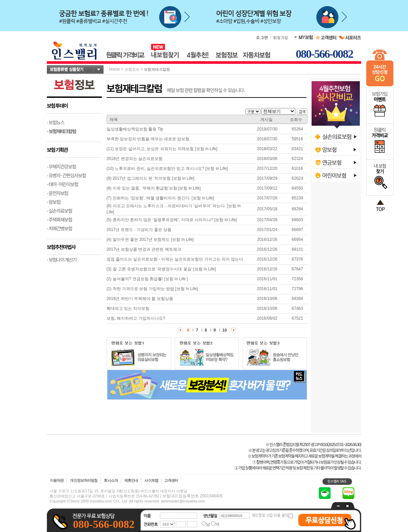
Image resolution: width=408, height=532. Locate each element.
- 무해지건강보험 (61, 166)
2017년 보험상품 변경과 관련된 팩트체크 (144, 249)
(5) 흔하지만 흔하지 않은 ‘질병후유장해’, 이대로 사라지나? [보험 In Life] (172, 219)
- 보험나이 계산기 (61, 259)
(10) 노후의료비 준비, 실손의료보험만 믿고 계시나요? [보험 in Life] (167, 168)
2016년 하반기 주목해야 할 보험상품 (140, 298)
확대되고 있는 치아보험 (128, 308)
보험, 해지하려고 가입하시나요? (136, 318)
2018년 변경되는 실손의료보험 (135, 158)
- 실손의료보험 (59, 210)
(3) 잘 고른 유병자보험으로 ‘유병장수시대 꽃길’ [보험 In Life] (161, 269)
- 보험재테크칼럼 (61, 131)
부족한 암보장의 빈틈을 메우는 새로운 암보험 (148, 139)
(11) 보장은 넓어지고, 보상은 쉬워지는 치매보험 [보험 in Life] (162, 148)
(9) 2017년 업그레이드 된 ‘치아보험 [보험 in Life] (150, 178)
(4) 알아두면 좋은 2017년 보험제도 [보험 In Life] (150, 239)
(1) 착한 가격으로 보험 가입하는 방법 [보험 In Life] (152, 288)
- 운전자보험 (57, 193)
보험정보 (132, 69)
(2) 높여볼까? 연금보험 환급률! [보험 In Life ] (147, 279)
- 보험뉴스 (55, 122)
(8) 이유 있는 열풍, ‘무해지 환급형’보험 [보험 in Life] (154, 188)
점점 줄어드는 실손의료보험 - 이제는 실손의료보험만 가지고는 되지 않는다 (175, 259)
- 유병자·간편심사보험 (66, 175)
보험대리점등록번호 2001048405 (192, 496)
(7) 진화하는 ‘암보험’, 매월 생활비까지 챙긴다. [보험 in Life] (160, 198)
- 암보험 (53, 201)
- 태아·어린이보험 (62, 184)
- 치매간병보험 (59, 228)
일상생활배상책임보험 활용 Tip (135, 129)
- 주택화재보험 (59, 219)
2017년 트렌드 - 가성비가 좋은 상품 (139, 229)
